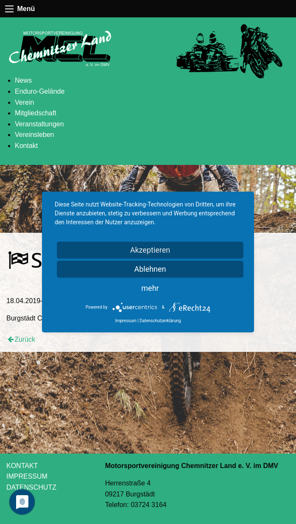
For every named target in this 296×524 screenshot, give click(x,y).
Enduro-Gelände (39, 91)
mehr (150, 288)
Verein (24, 102)
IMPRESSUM (26, 476)
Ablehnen (150, 269)
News (23, 80)
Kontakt (26, 145)
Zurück (24, 339)
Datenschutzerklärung (160, 320)
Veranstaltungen (39, 124)
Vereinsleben (34, 134)
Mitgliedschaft (35, 113)
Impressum (125, 320)
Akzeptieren (150, 249)
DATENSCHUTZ (31, 487)
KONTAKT (22, 465)
